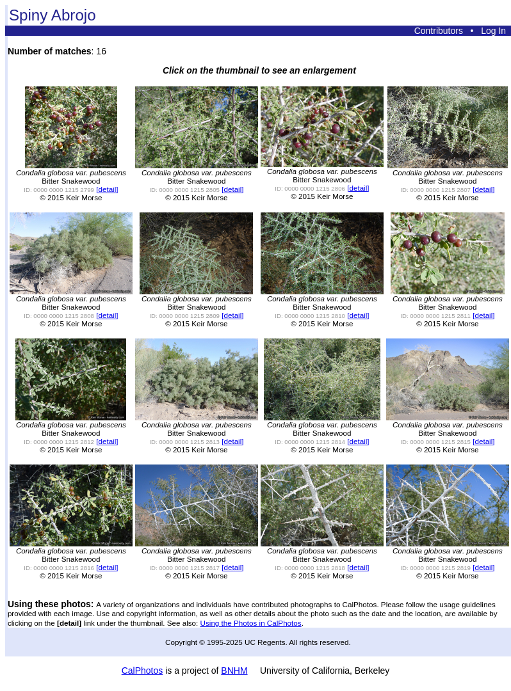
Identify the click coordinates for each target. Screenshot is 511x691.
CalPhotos (142, 670)
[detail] (107, 189)
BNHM (234, 670)
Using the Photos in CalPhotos (251, 623)
